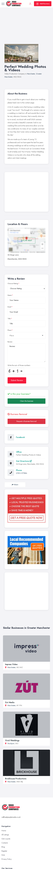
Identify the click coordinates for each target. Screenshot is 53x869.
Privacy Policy (6, 859)
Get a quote (5, 838)
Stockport (10, 743)
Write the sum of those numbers (19, 365)
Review (10, 342)
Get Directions (24, 461)
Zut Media (9, 702)
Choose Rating (13, 283)
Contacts (4, 843)
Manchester (31, 74)
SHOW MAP (26, 240)
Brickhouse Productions (15, 778)
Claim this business (26, 401)
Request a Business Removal (26, 421)
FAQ (3, 855)
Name (10, 295)
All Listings (5, 834)
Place (9, 330)
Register (4, 851)
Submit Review (17, 380)
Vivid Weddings (12, 740)
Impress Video (11, 664)
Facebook (20, 437)
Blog (3, 847)
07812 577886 (21, 473)
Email (9, 307)
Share (15, 484)
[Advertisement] (26, 28)
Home (3, 830)
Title (9, 319)
